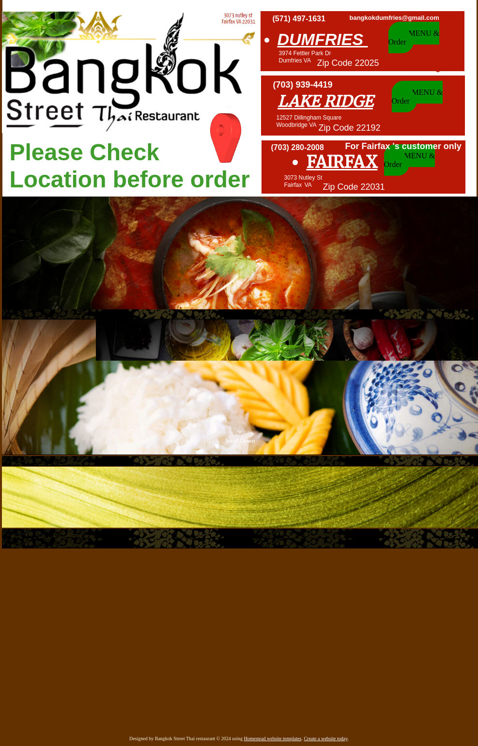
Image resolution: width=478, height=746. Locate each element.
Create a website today (325, 738)
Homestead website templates (273, 738)
